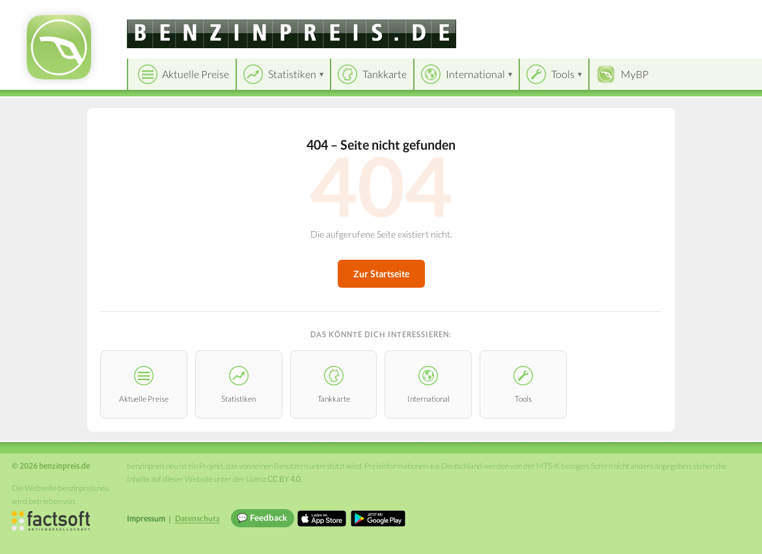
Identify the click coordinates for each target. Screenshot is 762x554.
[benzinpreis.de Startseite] (59, 47)
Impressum (146, 518)
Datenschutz (197, 518)
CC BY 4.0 (284, 479)
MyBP (635, 74)
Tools (563, 74)
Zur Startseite (381, 273)
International (475, 74)
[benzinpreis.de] (291, 34)
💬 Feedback (262, 517)
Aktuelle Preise (195, 74)
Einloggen (731, 12)
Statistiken (292, 74)
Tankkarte (384, 74)
